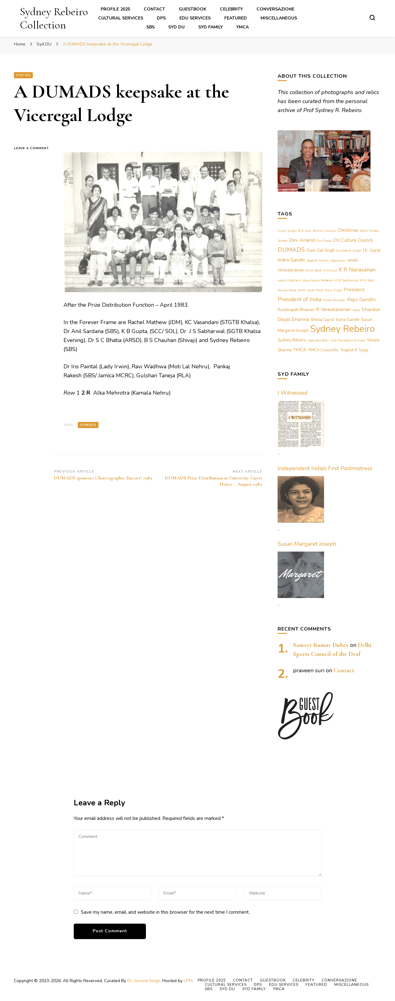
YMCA (242, 27)
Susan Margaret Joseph (307, 544)
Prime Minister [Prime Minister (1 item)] (334, 300)
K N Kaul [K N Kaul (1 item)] (330, 270)
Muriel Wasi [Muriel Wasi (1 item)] (287, 290)
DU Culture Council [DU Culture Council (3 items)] (353, 240)
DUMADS (88, 425)
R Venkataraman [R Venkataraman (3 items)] (333, 309)
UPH (188, 981)
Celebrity (231, 9)
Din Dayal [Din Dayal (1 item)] (323, 240)
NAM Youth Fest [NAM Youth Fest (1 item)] (310, 290)
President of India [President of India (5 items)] (299, 299)
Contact (154, 9)
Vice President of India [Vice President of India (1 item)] (348, 340)
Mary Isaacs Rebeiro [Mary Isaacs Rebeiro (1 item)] (317, 280)
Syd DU (176, 27)
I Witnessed (293, 392)
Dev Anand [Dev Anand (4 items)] (302, 240)
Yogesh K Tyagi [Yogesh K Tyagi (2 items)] (354, 350)
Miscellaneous (279, 18)
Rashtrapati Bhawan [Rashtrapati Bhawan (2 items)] (296, 310)
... (279, 453)
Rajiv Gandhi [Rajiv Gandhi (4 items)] (361, 299)
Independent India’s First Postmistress (325, 468)
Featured (235, 18)
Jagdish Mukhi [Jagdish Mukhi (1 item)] (317, 260)
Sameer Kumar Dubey (321, 645)
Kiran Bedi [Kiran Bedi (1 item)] (313, 270)
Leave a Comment (34, 148)
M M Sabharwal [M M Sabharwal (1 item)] (346, 280)
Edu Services (195, 18)
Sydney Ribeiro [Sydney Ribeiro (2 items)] (292, 340)
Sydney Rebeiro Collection (54, 18)
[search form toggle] (372, 17)
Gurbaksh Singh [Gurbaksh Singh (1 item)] (349, 250)
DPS (161, 18)
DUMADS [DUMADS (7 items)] (291, 249)
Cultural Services (120, 18)
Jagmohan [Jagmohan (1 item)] (338, 260)
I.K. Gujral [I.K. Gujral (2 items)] (371, 250)
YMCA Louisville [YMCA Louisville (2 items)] (323, 350)
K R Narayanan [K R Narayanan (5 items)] (357, 269)
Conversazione (275, 9)
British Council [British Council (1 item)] (324, 230)
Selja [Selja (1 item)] (356, 310)
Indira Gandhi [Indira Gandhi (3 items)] (291, 260)
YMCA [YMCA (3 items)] (299, 350)
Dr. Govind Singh (143, 981)
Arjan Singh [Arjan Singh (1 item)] (287, 230)
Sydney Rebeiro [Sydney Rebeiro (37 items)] (342, 329)
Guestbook (192, 9)
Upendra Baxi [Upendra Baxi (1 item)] (318, 340)
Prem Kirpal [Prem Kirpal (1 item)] (333, 290)
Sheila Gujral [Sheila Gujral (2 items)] (322, 320)
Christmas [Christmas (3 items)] (348, 230)
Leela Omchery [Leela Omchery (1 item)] (289, 280)
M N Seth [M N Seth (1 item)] (367, 280)
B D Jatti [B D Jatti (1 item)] (304, 230)
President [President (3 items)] (354, 290)
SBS (150, 27)
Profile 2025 (115, 9)
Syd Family (210, 27)
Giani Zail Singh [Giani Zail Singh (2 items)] (320, 250)
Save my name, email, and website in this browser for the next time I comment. (165, 912)
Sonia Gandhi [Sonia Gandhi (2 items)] (348, 320)
